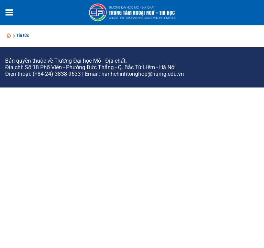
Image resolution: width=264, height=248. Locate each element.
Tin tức (22, 35)
